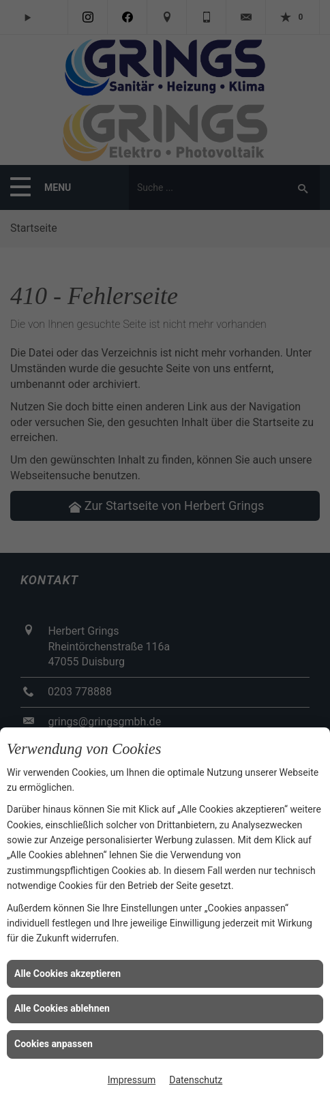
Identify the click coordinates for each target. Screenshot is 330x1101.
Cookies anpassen (53, 1043)
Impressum (131, 1079)
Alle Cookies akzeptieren (67, 973)
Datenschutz (195, 1079)
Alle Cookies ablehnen (62, 1008)
